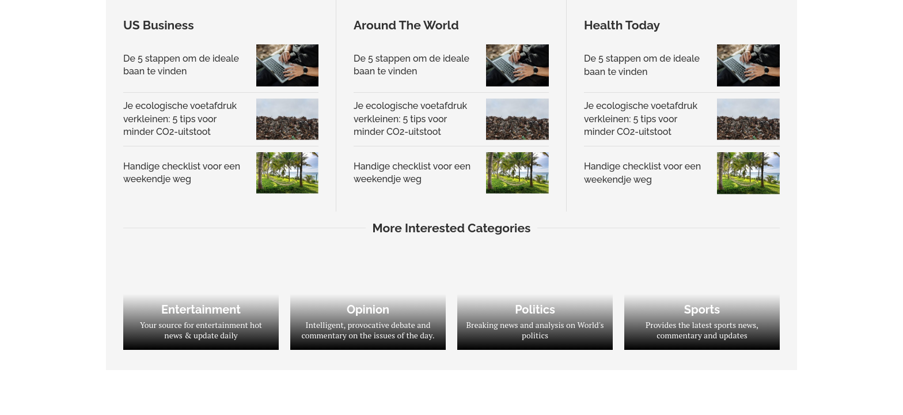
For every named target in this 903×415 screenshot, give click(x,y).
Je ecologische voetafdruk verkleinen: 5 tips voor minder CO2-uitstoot (180, 118)
